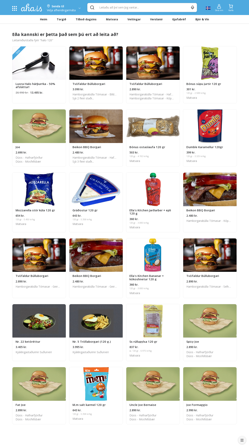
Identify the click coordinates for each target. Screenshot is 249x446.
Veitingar (134, 19)
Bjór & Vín (202, 19)
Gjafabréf (179, 19)
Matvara (112, 19)
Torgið (61, 19)
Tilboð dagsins (86, 19)
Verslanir (156, 19)
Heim (43, 19)
